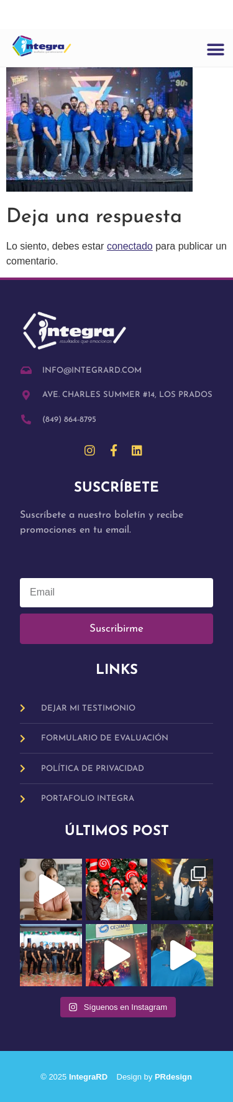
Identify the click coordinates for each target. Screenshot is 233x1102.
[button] (215, 50)
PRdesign (173, 1076)
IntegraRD (93, 1076)
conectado (130, 246)
